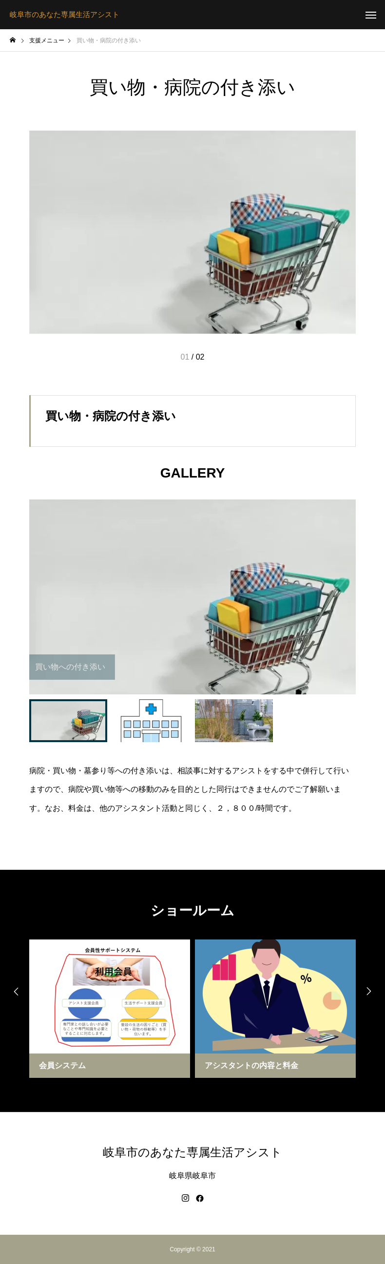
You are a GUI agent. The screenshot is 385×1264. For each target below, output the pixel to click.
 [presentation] (14, 991)
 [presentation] (370, 991)
